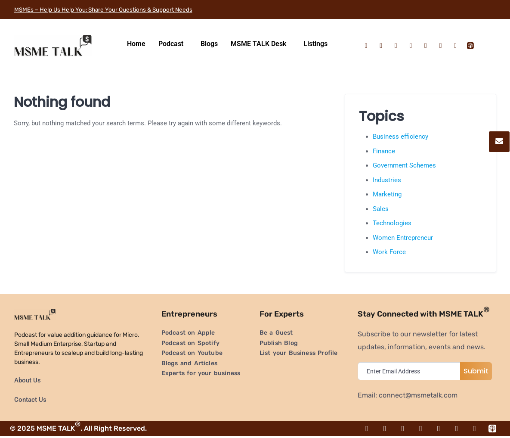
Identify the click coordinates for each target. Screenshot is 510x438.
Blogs (209, 44)
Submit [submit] (476, 371)
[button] (173, 44)
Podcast (170, 44)
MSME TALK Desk (258, 44)
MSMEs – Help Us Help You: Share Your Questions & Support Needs (121, 9)
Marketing (387, 194)
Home (136, 44)
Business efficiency (400, 136)
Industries (387, 180)
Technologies (392, 223)
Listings (315, 44)
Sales (381, 209)
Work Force (389, 252)
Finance (384, 151)
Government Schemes (404, 165)
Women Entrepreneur (403, 238)
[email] (411, 371)
